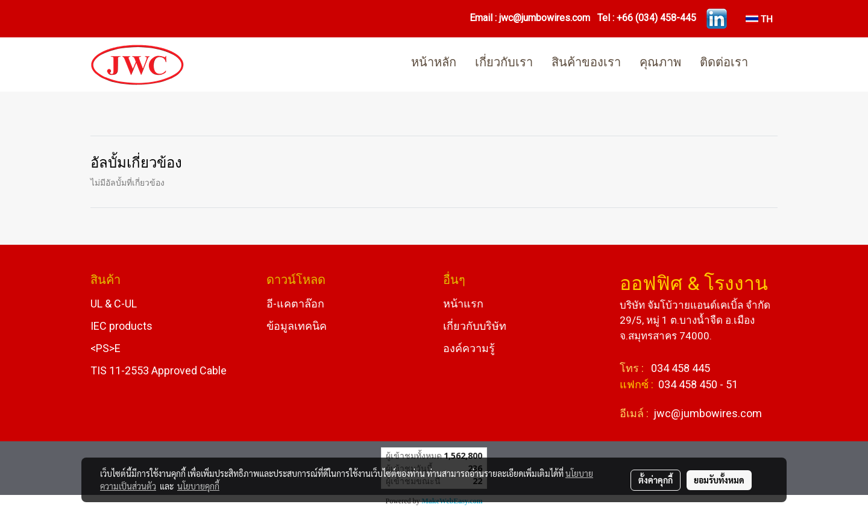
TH (759, 18)
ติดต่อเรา (724, 63)
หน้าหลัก (433, 63)
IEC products (121, 326)
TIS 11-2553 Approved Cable (158, 370)
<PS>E (105, 348)
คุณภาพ (660, 63)
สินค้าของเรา (586, 63)
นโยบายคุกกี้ (198, 485)
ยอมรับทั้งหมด (719, 479)
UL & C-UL (113, 303)
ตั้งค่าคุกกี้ (655, 479)
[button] (768, 64)
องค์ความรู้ (469, 348)
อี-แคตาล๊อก (295, 303)
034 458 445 (679, 368)
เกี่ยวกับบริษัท (474, 326)
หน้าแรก (463, 303)
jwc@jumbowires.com (544, 18)
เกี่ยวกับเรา (504, 63)
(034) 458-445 (665, 18)
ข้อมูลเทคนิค (296, 326)
